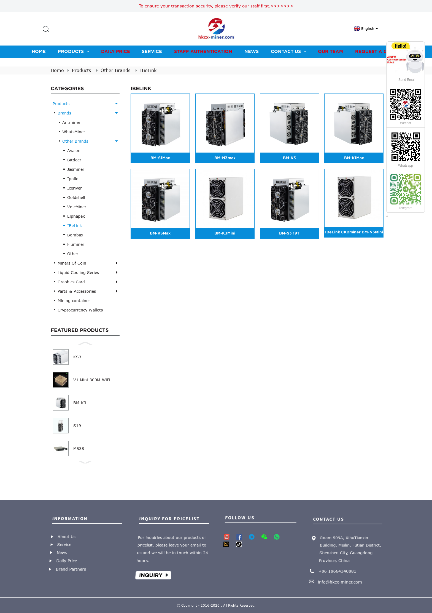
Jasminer (75, 169)
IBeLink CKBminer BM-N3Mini (354, 232)
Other (72, 253)
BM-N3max (225, 158)
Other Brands (115, 70)
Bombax (75, 235)
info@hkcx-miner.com (341, 578)
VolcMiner (76, 206)
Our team (330, 51)
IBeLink (148, 70)
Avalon (73, 150)
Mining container (74, 300)
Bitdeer (74, 160)
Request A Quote (377, 51)
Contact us (288, 51)
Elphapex (76, 216)
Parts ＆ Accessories (77, 291)
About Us (65, 536)
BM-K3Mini (224, 233)
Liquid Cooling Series (78, 272)
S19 (77, 425)
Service (152, 51)
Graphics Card (71, 281)
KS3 (77, 357)
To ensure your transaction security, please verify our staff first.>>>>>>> (216, 5)
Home (39, 51)
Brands (64, 113)
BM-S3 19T (289, 233)
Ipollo (73, 178)
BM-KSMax (160, 233)
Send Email (406, 80)
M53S (78, 448)
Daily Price (115, 51)
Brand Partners (73, 566)
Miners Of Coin (72, 263)
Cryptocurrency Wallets (80, 310)
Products (73, 51)
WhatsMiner (73, 131)
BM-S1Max (160, 158)
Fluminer (75, 244)
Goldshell (76, 197)
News (251, 51)
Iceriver (74, 188)
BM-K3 (79, 402)
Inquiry (153, 571)
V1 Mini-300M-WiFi (91, 379)
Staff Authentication (203, 51)
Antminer (71, 122)
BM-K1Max (354, 158)
